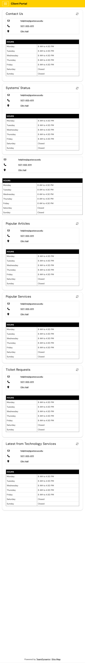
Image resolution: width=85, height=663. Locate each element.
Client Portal (19, 3)
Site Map (56, 659)
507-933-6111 (27, 26)
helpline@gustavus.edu (31, 21)
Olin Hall (24, 31)
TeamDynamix (43, 659)
